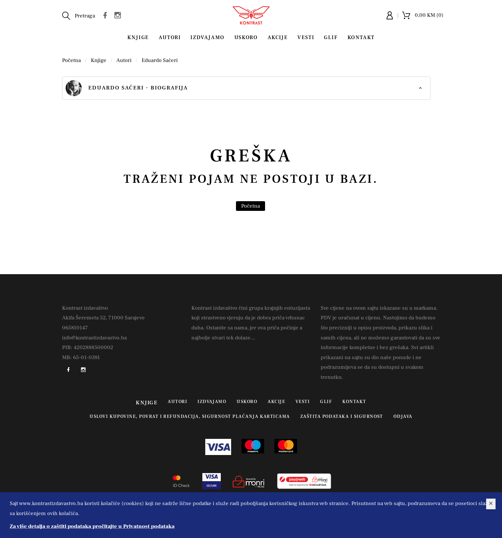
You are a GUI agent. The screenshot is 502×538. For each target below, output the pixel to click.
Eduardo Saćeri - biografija (127, 88)
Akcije (278, 37)
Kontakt (361, 37)
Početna (71, 60)
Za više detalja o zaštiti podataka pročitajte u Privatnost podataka (92, 526)
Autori (170, 37)
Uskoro (246, 37)
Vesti (305, 37)
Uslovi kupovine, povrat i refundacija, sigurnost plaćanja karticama (190, 416)
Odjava (402, 416)
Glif (330, 37)
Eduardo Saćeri (160, 60)
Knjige (138, 37)
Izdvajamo (207, 37)
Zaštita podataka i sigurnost (341, 416)
